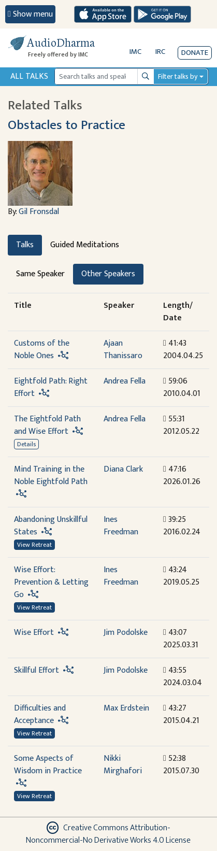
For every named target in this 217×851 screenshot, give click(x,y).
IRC (160, 51)
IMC (135, 51)
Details (26, 444)
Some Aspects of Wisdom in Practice (48, 764)
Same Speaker (40, 274)
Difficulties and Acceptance (40, 714)
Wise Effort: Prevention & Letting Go (51, 582)
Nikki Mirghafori (123, 764)
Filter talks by (177, 76)
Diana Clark (123, 469)
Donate (194, 52)
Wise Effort (34, 633)
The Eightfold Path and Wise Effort (47, 425)
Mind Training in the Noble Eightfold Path (51, 475)
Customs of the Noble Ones (41, 349)
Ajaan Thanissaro (123, 349)
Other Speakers (108, 274)
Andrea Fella (125, 381)
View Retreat (34, 545)
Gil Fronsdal (39, 212)
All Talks (29, 76)
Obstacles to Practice (66, 125)
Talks (25, 245)
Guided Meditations (84, 245)
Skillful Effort (36, 670)
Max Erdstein (126, 708)
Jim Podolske (126, 633)
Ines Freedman (121, 526)
